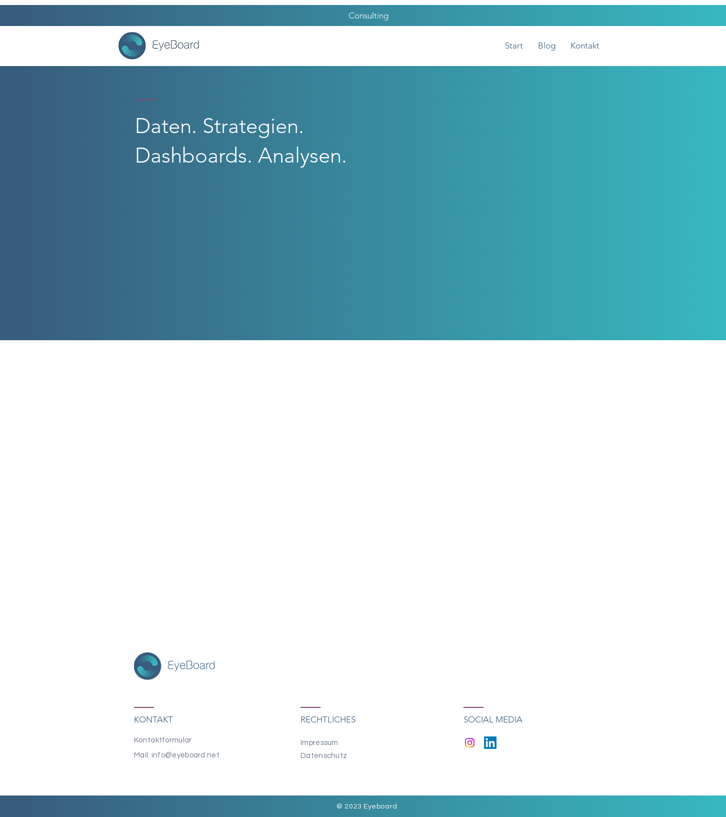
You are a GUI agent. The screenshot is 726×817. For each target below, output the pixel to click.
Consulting (367, 16)
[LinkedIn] (490, 742)
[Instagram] (470, 742)
